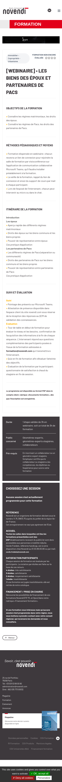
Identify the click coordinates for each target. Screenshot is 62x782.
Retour (10, 637)
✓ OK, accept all (39, 773)
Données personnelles (18, 738)
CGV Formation (47, 738)
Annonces (6, 708)
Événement (7, 704)
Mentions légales (44, 743)
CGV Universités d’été (19, 749)
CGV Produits (28, 743)
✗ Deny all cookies (23, 778)
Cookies (34, 738)
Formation (6, 700)
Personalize (44, 778)
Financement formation (41, 749)
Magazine (6, 696)
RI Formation (14, 743)
